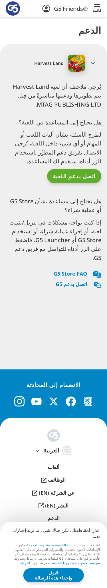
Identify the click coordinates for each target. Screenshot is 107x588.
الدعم (54, 518)
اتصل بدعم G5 (78, 284)
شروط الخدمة (39, 544)
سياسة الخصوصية (63, 544)
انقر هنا (25, 563)
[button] (53, 63)
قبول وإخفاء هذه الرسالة (53, 575)
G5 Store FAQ (77, 274)
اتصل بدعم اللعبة (74, 176)
